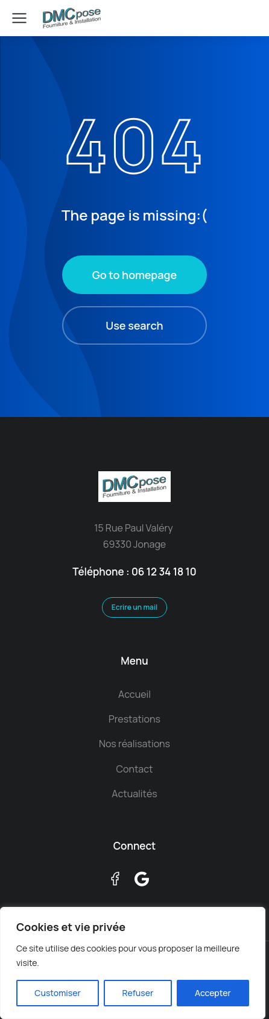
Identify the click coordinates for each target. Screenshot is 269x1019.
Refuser (137, 993)
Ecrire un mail (135, 607)
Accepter (213, 993)
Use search (134, 325)
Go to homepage (134, 275)
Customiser (57, 993)
